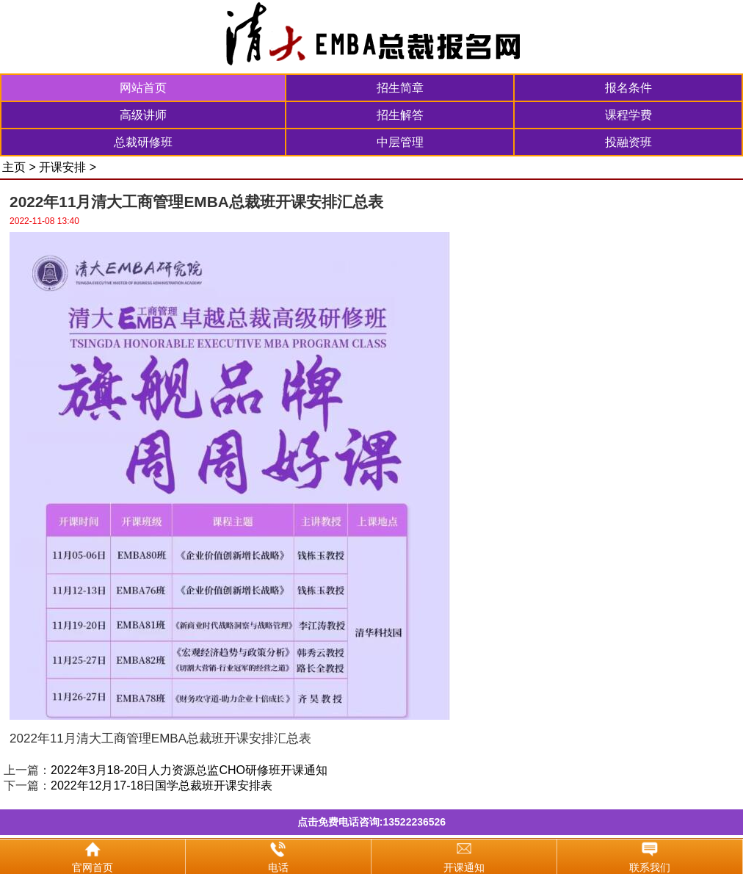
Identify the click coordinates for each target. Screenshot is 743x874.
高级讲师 (143, 115)
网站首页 (143, 88)
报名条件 (628, 88)
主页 (14, 167)
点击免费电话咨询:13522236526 (371, 822)
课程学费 (628, 115)
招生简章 (400, 88)
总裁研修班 (143, 142)
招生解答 (400, 115)
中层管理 (400, 142)
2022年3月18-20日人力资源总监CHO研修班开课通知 (189, 770)
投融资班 (628, 142)
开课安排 (62, 167)
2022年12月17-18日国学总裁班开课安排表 (161, 785)
